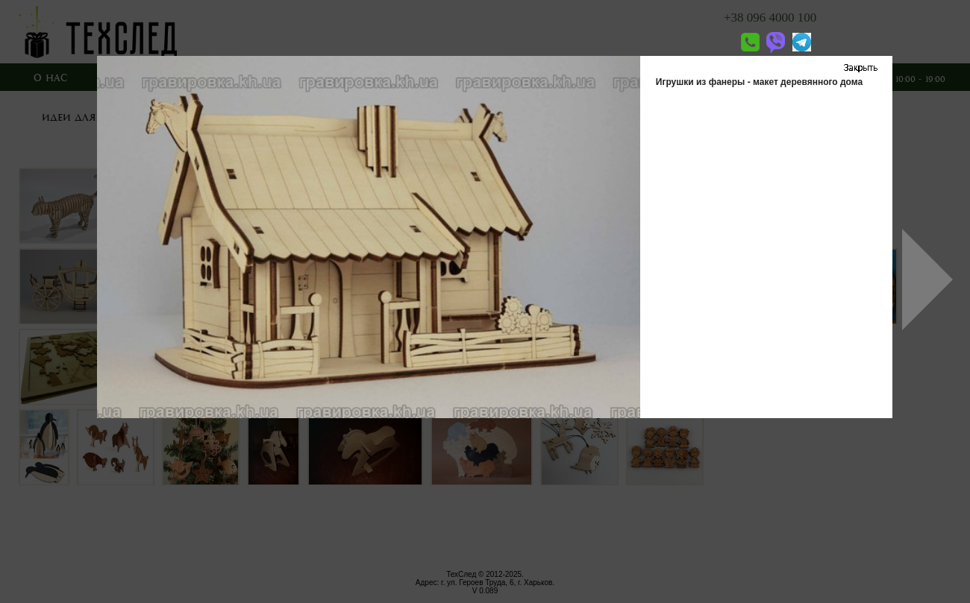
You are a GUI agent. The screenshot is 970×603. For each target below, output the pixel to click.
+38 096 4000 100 (770, 17)
